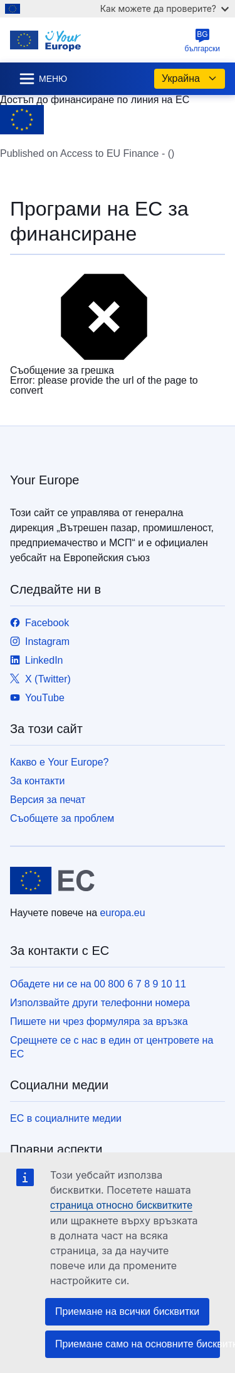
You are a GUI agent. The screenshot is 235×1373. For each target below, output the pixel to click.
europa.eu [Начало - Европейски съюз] (122, 912)
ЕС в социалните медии (66, 1118)
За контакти (37, 781)
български (202, 40)
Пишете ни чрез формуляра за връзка (99, 1021)
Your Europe (44, 480)
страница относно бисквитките (121, 1205)
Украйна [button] (189, 78)
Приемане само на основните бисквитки (137, 1344)
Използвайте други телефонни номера (100, 1002)
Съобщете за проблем (62, 818)
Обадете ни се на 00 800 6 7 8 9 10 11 (98, 984)
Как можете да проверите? (164, 8)
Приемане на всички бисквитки (127, 1311)
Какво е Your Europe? (59, 762)
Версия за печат (47, 799)
